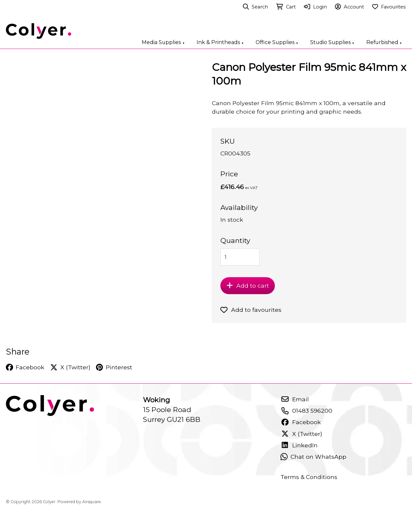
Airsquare (91, 501)
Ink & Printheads (220, 42)
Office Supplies (277, 42)
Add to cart (248, 285)
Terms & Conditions (308, 476)
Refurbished (384, 42)
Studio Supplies (332, 42)
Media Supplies (163, 42)
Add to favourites (250, 309)
